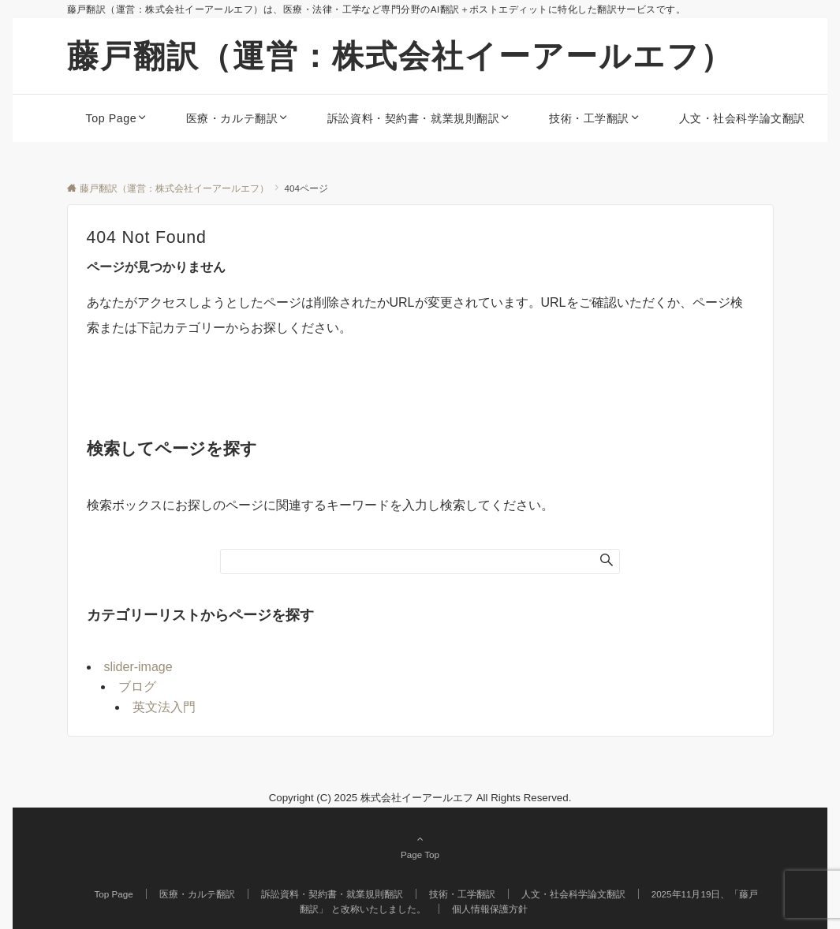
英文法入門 (164, 707)
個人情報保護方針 (490, 909)
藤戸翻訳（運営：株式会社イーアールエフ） (400, 56)
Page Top (420, 846)
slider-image (138, 666)
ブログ (137, 686)
